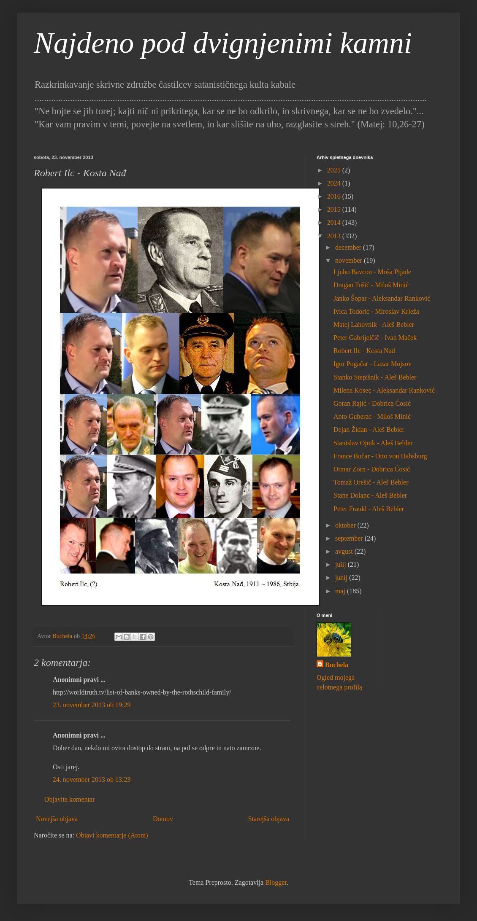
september (350, 538)
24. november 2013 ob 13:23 (91, 779)
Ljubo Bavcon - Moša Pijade (372, 271)
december (349, 247)
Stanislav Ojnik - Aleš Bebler (373, 443)
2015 (334, 209)
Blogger (276, 882)
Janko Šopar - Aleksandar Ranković (381, 298)
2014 (334, 222)
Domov (163, 818)
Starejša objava (268, 818)
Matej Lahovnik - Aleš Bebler (373, 324)
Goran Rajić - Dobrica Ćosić (372, 403)
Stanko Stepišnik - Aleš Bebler (374, 377)
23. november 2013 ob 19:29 (91, 704)
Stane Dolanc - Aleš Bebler (370, 495)
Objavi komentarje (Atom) (112, 835)
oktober (346, 525)
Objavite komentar (69, 799)
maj (341, 591)
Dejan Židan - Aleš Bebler (368, 429)
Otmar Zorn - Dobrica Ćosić (371, 469)
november (349, 260)
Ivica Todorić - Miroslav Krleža (376, 311)
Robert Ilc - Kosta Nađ (364, 350)
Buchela (336, 664)
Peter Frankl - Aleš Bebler (368, 508)
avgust (345, 551)
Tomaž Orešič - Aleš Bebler (370, 482)
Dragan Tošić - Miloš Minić (371, 284)
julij (341, 564)
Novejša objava (57, 818)
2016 (334, 196)
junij (342, 577)
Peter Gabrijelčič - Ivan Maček (375, 337)
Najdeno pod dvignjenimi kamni (223, 43)
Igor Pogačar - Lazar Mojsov (372, 363)
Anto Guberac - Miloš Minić (372, 416)
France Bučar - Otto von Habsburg (380, 456)
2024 (334, 183)
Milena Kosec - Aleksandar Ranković (384, 390)
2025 (334, 170)
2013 (334, 236)
